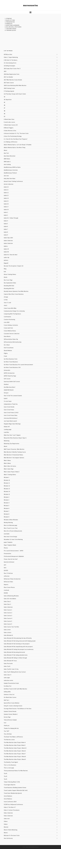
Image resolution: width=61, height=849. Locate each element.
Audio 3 (6, 215)
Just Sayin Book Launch (10, 421)
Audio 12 (6, 192)
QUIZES (6, 570)
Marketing (6, 440)
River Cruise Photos (9, 587)
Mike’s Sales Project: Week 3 (11, 471)
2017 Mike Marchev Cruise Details (13, 80)
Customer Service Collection (11, 333)
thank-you (6, 725)
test (5, 722)
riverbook (6, 590)
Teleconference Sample (10, 720)
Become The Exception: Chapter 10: (13, 266)
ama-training (7, 164)
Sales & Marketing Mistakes (11, 596)
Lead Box (6, 432)
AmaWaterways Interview (11, 170)
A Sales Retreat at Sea (10, 130)
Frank (5, 356)
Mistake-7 (6, 511)
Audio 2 (6, 212)
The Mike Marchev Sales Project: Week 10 (15, 748)
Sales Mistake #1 (8, 635)
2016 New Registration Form (11, 74)
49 (4, 113)
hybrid (5, 398)
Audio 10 (6, 187)
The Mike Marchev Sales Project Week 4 (14, 742)
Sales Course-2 (8, 612)
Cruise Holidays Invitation (11, 325)
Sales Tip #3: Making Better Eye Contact (15, 672)
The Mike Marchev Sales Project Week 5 (14, 745)
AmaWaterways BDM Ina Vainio (12, 167)
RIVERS (6, 593)
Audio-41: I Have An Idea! (10, 254)
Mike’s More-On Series (10, 466)
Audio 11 (6, 190)
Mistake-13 (7, 488)
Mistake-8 (6, 514)
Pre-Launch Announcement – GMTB (13, 550)
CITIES (6, 299)
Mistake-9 (6, 517)
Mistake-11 (7, 483)
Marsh (5, 446)
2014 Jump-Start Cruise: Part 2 (12, 68)
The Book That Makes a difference (13, 737)
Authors (6, 260)
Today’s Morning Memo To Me (12, 782)
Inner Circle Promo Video (10, 415)
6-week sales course (9, 122)
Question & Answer (9, 562)
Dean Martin (7, 336)
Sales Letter (7, 629)
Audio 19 (6, 209)
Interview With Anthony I (11, 418)
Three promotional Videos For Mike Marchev (16, 770)
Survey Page (7, 717)
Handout (6, 384)
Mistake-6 (6, 508)
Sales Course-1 (8, 610)
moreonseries (30, 5)
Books (5, 277)
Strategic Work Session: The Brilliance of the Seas (17, 708)
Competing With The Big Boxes (12, 314)
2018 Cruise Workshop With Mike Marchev (15, 85)
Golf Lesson (7, 378)
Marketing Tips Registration (11, 443)
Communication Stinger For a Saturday (14, 311)
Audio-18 (6, 249)
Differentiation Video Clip (11, 339)
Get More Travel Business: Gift (12, 367)
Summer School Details (10, 711)
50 (4, 116)
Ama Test (6, 153)
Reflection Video (8, 581)
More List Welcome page (10, 525)
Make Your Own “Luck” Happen (12, 435)
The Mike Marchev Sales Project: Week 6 (15, 751)
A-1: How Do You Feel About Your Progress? (15, 139)
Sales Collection (8, 607)
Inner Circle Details (9, 407)
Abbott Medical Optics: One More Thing (14, 147)
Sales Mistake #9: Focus (10, 660)
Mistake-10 (7, 480)
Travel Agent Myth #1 (9, 784)
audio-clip (6, 257)
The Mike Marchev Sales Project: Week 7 (15, 753)
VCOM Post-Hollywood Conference (13, 804)
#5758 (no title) (8, 54)
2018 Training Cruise (9, 88)
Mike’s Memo (7, 460)
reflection (6, 576)
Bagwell (6, 263)
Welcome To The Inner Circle (11, 835)
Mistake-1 (6, 477)
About (5, 150)
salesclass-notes (8, 680)
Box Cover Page (8, 280)
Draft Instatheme (8, 347)
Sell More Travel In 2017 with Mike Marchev (15, 689)
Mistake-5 (6, 505)
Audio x (6, 246)
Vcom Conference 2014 (10, 801)
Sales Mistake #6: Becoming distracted (14, 652)
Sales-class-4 (7, 674)
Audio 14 (6, 198)
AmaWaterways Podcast (10, 173)
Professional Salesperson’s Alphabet (14, 556)
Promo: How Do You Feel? (11, 559)
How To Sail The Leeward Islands (13, 395)
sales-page (7, 677)
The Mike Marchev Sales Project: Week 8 (15, 756)
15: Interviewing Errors (10, 63)
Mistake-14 (7, 491)
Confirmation (7, 316)
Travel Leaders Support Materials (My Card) (15, 790)
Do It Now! (7, 345)
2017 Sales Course (9, 82)
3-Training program (9, 91)
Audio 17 (6, 206)
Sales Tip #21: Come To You (11, 669)
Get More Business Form (10, 359)
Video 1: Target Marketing (11, 57)
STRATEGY (9, 18)
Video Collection (8, 813)
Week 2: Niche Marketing (10, 830)
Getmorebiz (7, 370)
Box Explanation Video (10, 283)
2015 (5, 71)
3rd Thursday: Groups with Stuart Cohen (15, 94)
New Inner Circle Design (10, 536)
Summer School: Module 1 (11, 714)
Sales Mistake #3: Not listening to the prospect (17, 643)
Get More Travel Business (11, 362)
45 (4, 102)
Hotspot (6, 393)
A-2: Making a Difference (10, 142)
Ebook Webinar (8, 350)
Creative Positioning (9, 319)
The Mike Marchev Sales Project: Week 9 (15, 759)
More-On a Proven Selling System (13, 531)
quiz (5, 565)
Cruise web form (8, 328)
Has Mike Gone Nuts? (9, 387)
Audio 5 (6, 223)
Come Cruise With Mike (10, 308)
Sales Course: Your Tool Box (11, 627)
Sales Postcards (8, 663)
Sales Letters (7, 632)
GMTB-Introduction (9, 373)
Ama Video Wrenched (9, 156)
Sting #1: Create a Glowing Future (13, 705)
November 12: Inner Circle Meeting (13, 539)
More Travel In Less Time (11, 528)
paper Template (8, 542)
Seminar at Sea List (9, 694)
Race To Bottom (8, 573)
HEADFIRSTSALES (9, 390)
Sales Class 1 (7, 601)
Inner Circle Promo (9, 409)
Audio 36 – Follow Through (11, 218)
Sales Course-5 (8, 621)
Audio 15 (6, 201)
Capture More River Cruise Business (14, 294)
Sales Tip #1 (7, 666)
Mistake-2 (6, 497)
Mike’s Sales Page (8, 469)
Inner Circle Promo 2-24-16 (11, 412)
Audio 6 (6, 226)
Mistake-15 (7, 494)
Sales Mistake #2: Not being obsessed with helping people (20, 641)
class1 (5, 305)
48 (4, 111)
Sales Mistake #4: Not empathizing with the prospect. (18, 646)
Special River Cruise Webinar (11, 703)
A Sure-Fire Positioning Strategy (13, 136)
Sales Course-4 (8, 618)
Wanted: (6, 827)
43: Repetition (8, 99)
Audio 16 (6, 204)
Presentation (7, 553)
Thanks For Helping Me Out (11, 728)
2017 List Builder (8, 77)
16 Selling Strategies (9, 65)
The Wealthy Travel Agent (11, 762)
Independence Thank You (11, 404)
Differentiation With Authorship (12, 342)
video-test (7, 818)
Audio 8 (6, 232)
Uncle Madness (8, 796)
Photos (6, 548)
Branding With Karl (9, 285)
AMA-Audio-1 (7, 161)
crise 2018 (6, 322)
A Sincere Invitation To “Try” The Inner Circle (16, 133)
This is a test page (9, 768)
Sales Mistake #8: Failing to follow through (15, 658)
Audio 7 (6, 229)
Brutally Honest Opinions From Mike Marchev (16, 291)
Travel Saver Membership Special (13, 793)
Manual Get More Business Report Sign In (15, 438)
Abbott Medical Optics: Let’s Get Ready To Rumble (17, 144)
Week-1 (6, 832)
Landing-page (7, 429)
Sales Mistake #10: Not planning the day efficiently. (18, 638)
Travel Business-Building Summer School (15, 787)
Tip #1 (5, 773)
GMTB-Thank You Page (10, 376)
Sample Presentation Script (11, 683)
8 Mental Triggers (8, 127)
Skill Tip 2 (6, 700)
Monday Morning (8, 522)
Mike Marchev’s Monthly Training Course (15, 452)
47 (4, 108)
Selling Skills (7, 691)
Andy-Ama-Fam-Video (9, 178)
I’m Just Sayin (7, 401)
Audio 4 (6, 221)
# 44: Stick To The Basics (10, 60)
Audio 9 (6, 235)
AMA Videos (7, 158)
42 (4, 96)
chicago (6, 297)
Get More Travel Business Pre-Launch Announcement (18, 364)
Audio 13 (6, 195)
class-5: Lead (7, 302)
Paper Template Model (10, 545)
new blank (6, 534)
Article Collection (8, 184)
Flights (6, 353)
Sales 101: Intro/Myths (10, 598)
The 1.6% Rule (8, 734)
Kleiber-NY (7, 426)
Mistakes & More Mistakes (11, 519)
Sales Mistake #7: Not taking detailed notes (16, 655)
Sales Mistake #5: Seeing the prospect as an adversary (18, 649)
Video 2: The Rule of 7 (10, 807)
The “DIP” (6, 731)
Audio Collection (8, 240)
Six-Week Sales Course (10, 697)
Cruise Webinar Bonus (10, 330)
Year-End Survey (8, 838)
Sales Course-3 (8, 615)
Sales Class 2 (7, 604)
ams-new (6, 175)
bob (5, 271)
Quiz (5, 567)
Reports (6, 584)
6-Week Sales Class (9, 119)
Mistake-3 (6, 500)
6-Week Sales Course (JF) (11, 125)
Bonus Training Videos (10, 274)
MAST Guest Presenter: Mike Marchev (14, 449)
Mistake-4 (6, 502)
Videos (6, 821)
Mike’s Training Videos (10, 474)
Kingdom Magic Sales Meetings (12, 424)
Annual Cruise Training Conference (13, 181)
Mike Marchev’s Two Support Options (14, 457)
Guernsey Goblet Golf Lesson (12, 381)
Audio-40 (6, 252)
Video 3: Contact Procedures (11, 810)
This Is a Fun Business (10, 765)
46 (4, 105)
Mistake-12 (7, 486)
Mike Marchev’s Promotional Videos (13, 455)
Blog (5, 268)
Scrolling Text (7, 686)
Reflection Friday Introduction (12, 579)
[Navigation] (30, 12)
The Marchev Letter (9, 739)
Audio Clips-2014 (8, 237)
